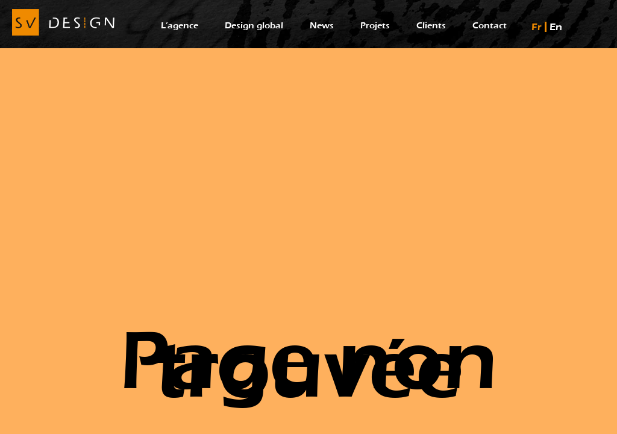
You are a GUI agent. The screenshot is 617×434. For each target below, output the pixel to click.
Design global (254, 25)
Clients (431, 25)
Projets (375, 25)
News (322, 25)
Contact (489, 25)
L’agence (179, 25)
